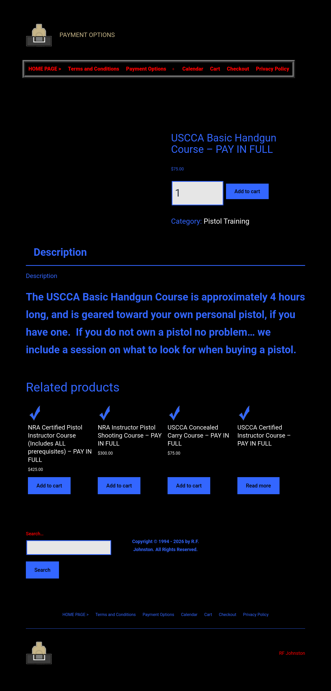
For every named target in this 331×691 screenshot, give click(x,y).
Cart (215, 69)
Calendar (192, 69)
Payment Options (87, 35)
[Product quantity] (197, 193)
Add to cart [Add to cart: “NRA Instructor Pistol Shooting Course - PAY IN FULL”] (119, 486)
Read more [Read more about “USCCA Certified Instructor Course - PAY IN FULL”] (258, 486)
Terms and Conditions (93, 69)
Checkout (238, 69)
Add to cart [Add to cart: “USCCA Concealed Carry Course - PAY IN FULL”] (189, 486)
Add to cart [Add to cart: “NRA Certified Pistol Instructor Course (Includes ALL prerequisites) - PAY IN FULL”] (49, 486)
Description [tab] (60, 252)
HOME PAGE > (44, 69)
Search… (35, 533)
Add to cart (247, 191)
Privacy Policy (272, 69)
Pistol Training (226, 221)
